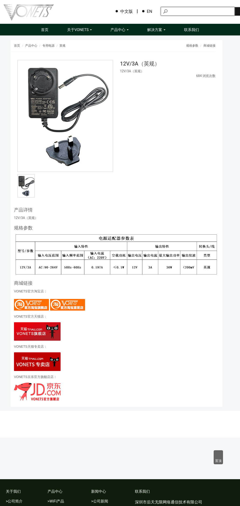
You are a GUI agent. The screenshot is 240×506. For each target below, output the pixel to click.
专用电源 (48, 45)
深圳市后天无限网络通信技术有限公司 (168, 502)
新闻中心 (98, 491)
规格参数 (192, 45)
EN (149, 11)
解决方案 (156, 30)
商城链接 (209, 45)
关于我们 (13, 491)
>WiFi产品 (56, 501)
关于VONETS (79, 30)
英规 (62, 45)
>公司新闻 (99, 501)
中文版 (126, 11)
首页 (44, 30)
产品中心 (119, 30)
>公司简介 (14, 501)
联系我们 (191, 30)
